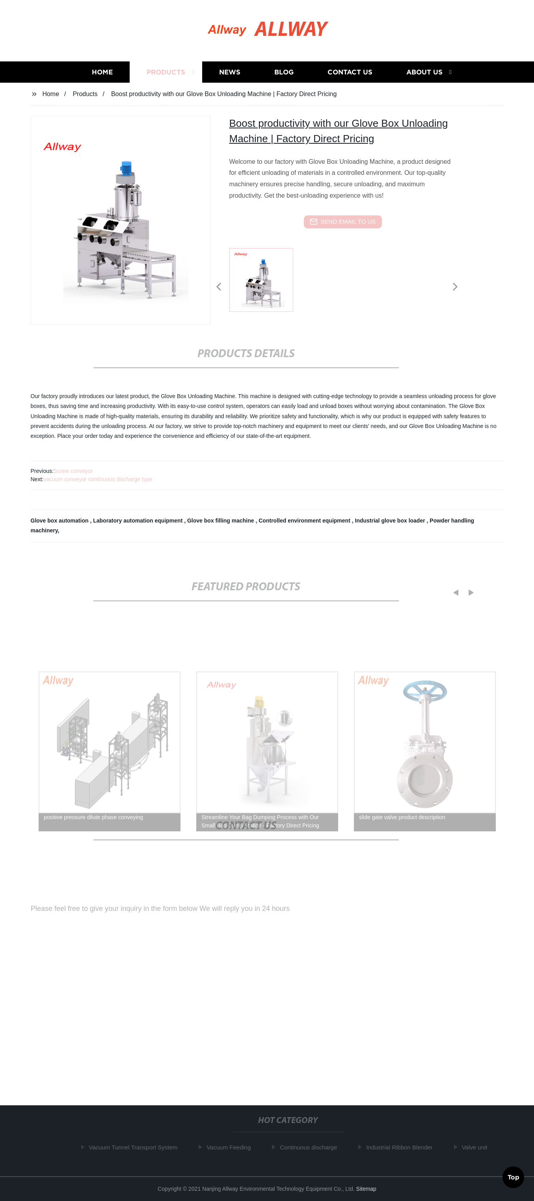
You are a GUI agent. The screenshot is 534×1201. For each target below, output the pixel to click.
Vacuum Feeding (231, 1147)
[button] (219, 287)
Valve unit (477, 1147)
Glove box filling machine (221, 520)
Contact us (349, 72)
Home (102, 72)
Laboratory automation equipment (138, 520)
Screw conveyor (73, 471)
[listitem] (267, 283)
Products (166, 72)
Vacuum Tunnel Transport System (135, 1147)
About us (424, 72)
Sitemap (366, 1189)
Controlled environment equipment (305, 520)
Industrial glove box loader (391, 520)
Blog (284, 72)
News (229, 72)
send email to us (343, 222)
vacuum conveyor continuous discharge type (97, 479)
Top (513, 1177)
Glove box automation (60, 520)
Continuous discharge (310, 1147)
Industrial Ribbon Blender (401, 1147)
